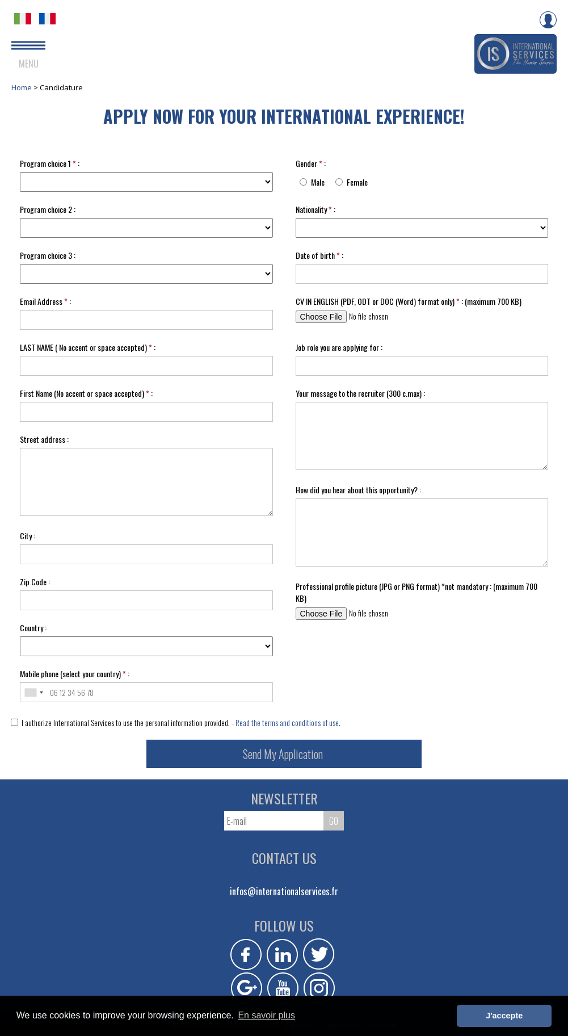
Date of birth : (319, 255)
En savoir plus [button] (266, 1015)
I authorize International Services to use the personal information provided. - (175, 722)
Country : (33, 628)
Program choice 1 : (49, 163)
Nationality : (315, 209)
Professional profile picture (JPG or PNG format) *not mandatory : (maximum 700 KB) (416, 592)
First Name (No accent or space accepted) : (86, 393)
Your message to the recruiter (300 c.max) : (360, 393)
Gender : (311, 163)
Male (318, 182)
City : (27, 536)
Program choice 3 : (47, 255)
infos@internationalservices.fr (284, 891)
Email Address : (45, 301)
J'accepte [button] (504, 1015)
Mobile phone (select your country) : (74, 674)
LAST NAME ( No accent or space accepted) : (87, 347)
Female (357, 182)
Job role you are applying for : (339, 347)
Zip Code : (35, 582)
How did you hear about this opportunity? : (358, 490)
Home (22, 87)
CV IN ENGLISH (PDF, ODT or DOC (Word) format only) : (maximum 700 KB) (408, 301)
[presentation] (387, 663)
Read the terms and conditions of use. (287, 722)
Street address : (44, 439)
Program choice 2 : (47, 209)
